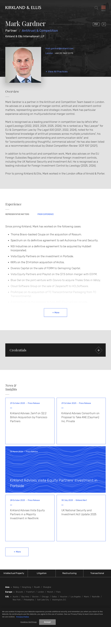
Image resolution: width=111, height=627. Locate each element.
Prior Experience (46, 214)
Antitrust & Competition (40, 30)
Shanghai (47, 587)
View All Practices (58, 71)
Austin (15, 597)
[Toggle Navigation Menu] (103, 8)
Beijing (16, 587)
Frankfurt (30, 592)
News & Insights (11, 387)
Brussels (19, 592)
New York (17, 600)
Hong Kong (26, 587)
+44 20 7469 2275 (64, 53)
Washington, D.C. (59, 600)
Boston (35, 597)
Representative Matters (17, 214)
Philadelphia (29, 600)
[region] (55, 617)
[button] (55, 350)
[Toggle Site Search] (96, 8)
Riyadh (37, 587)
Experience (13, 204)
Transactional (97, 573)
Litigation (42, 573)
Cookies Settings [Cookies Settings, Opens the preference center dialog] (28, 622)
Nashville (96, 597)
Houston (63, 597)
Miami (86, 597)
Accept (47, 622)
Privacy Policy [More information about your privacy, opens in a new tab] (22, 617)
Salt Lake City (43, 600)
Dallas (54, 597)
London (49, 53)
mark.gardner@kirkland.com (59, 48)
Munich (50, 592)
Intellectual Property (14, 573)
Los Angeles (76, 597)
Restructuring (69, 573)
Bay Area (25, 597)
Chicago (45, 597)
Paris (58, 592)
